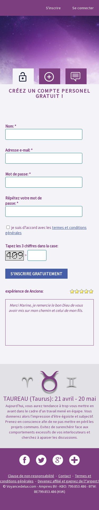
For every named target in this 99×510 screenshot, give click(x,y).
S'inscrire (53, 8)
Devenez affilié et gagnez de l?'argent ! (68, 481)
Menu (8, 8)
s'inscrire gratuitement (36, 273)
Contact (64, 475)
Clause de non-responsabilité (31, 475)
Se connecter (83, 8)
